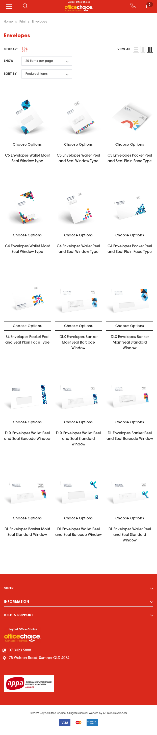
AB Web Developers (115, 713)
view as (123, 49)
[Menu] (9, 6)
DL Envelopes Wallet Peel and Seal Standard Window (130, 534)
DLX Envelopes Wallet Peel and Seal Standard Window (78, 438)
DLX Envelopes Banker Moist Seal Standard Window (130, 342)
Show (8, 61)
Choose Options (27, 144)
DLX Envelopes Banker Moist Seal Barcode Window (78, 342)
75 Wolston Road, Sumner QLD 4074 (36, 658)
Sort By (10, 74)
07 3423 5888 (17, 650)
